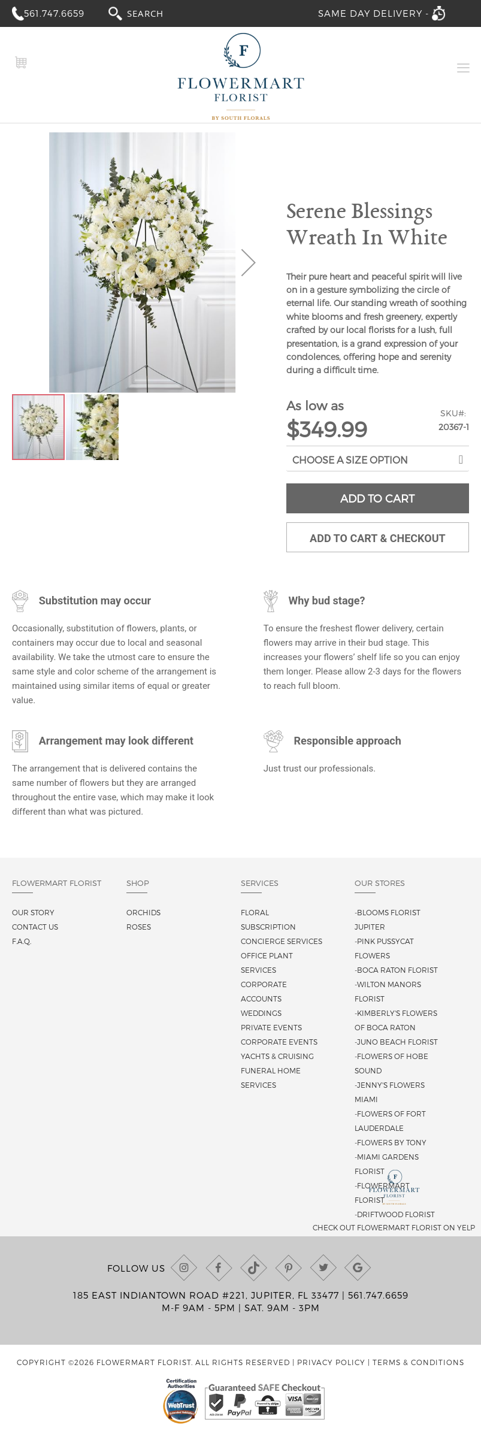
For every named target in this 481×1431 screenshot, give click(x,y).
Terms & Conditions (418, 1362)
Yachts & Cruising (277, 1056)
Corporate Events (279, 1041)
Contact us (35, 926)
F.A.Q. (21, 941)
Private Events (271, 1027)
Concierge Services (281, 941)
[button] (249, 262)
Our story (33, 912)
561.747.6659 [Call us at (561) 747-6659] (378, 1295)
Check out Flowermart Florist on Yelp (394, 1227)
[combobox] (156, 12)
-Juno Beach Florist (396, 1041)
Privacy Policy (331, 1362)
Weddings (261, 1013)
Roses (138, 926)
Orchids (143, 912)
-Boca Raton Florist (396, 970)
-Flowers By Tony (390, 1142)
